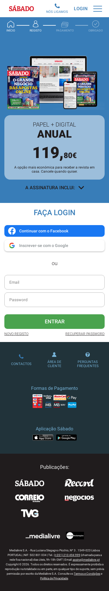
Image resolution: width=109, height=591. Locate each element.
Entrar (55, 321)
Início (10, 26)
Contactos (21, 360)
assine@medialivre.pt (86, 559)
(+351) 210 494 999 (67, 555)
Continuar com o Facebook (38, 231)
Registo (36, 26)
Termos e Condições (87, 573)
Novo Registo (16, 334)
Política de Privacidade (54, 578)
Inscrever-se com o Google (38, 245)
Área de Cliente (54, 360)
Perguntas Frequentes (88, 360)
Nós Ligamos (57, 8)
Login (80, 8)
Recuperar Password (85, 334)
